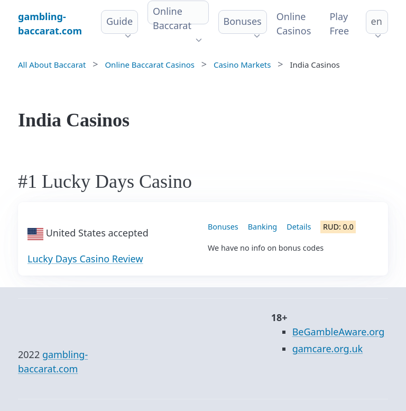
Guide (119, 21)
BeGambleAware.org (338, 331)
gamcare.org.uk (327, 348)
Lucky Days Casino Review (85, 258)
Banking (262, 227)
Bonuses (243, 21)
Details (299, 227)
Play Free (339, 23)
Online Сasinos (293, 23)
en (376, 21)
